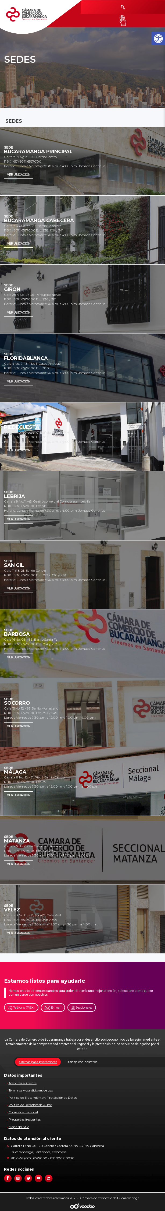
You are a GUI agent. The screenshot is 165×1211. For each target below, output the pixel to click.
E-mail (53, 1007)
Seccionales (81, 1007)
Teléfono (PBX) (21, 1007)
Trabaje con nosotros (81, 1062)
